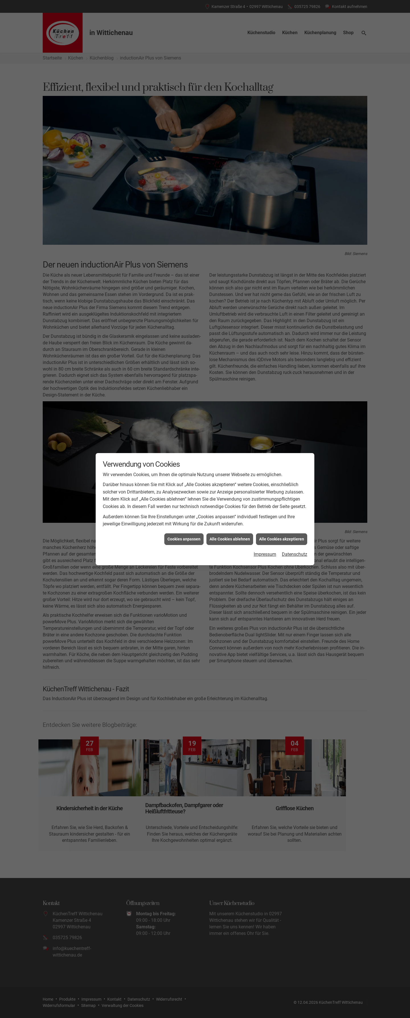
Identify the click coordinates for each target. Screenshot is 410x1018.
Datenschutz (294, 180)
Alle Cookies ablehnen (230, 165)
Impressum (265, 180)
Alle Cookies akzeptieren (281, 165)
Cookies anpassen (183, 165)
